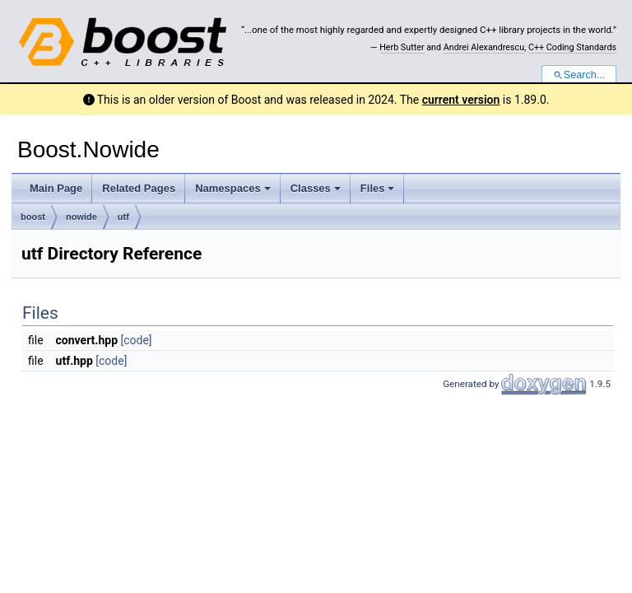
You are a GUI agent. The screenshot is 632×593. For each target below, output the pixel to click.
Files (377, 188)
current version (461, 99)
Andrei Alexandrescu (484, 47)
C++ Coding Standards (572, 47)
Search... (579, 75)
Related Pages (138, 188)
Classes (315, 188)
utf (123, 217)
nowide (81, 217)
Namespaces (233, 188)
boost (33, 217)
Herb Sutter (401, 47)
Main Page (56, 188)
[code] (136, 340)
